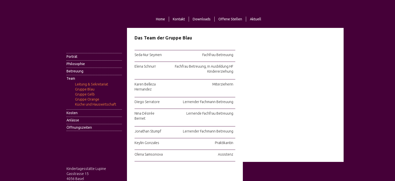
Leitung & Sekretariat (91, 84)
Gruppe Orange (87, 99)
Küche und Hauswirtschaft (95, 104)
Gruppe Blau (84, 89)
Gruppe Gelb (85, 94)
